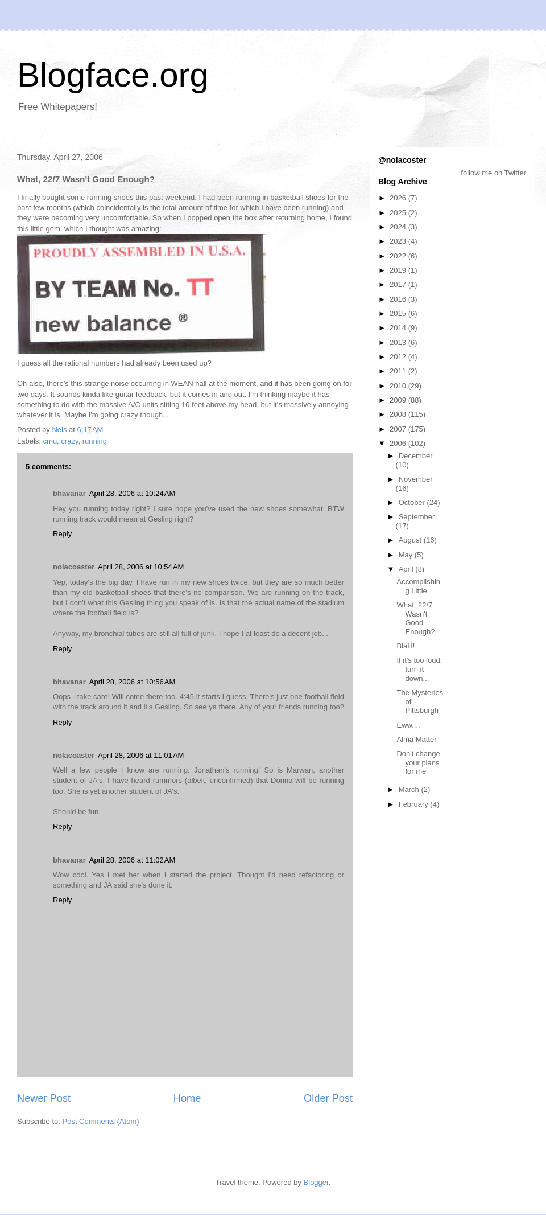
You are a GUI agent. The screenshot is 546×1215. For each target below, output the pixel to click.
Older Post (328, 1098)
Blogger (316, 1182)
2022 (399, 256)
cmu (50, 441)
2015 (399, 313)
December (416, 455)
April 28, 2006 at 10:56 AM (132, 682)
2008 (399, 414)
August (411, 540)
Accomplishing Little (418, 586)
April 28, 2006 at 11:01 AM (141, 755)
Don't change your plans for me (418, 762)
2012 (399, 356)
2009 (399, 400)
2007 (399, 429)
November (416, 479)
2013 (399, 342)
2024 (399, 227)
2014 (399, 327)
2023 (399, 241)
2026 (399, 198)
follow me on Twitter (493, 173)
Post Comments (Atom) (101, 1121)
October (413, 502)
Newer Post (44, 1098)
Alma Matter (416, 739)
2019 (399, 270)
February (415, 804)
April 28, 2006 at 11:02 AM (132, 860)
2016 (399, 299)
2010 (399, 385)
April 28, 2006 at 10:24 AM (132, 493)
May (407, 555)
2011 (399, 371)
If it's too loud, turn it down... (419, 669)
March (410, 789)
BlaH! (405, 646)
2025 (399, 212)
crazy (69, 441)
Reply (62, 533)
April (407, 569)
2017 (399, 284)
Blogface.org (113, 75)
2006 (399, 443)
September (417, 516)
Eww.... (408, 725)
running (94, 441)
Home (187, 1098)
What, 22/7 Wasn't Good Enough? (415, 618)
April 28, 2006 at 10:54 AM (141, 567)
